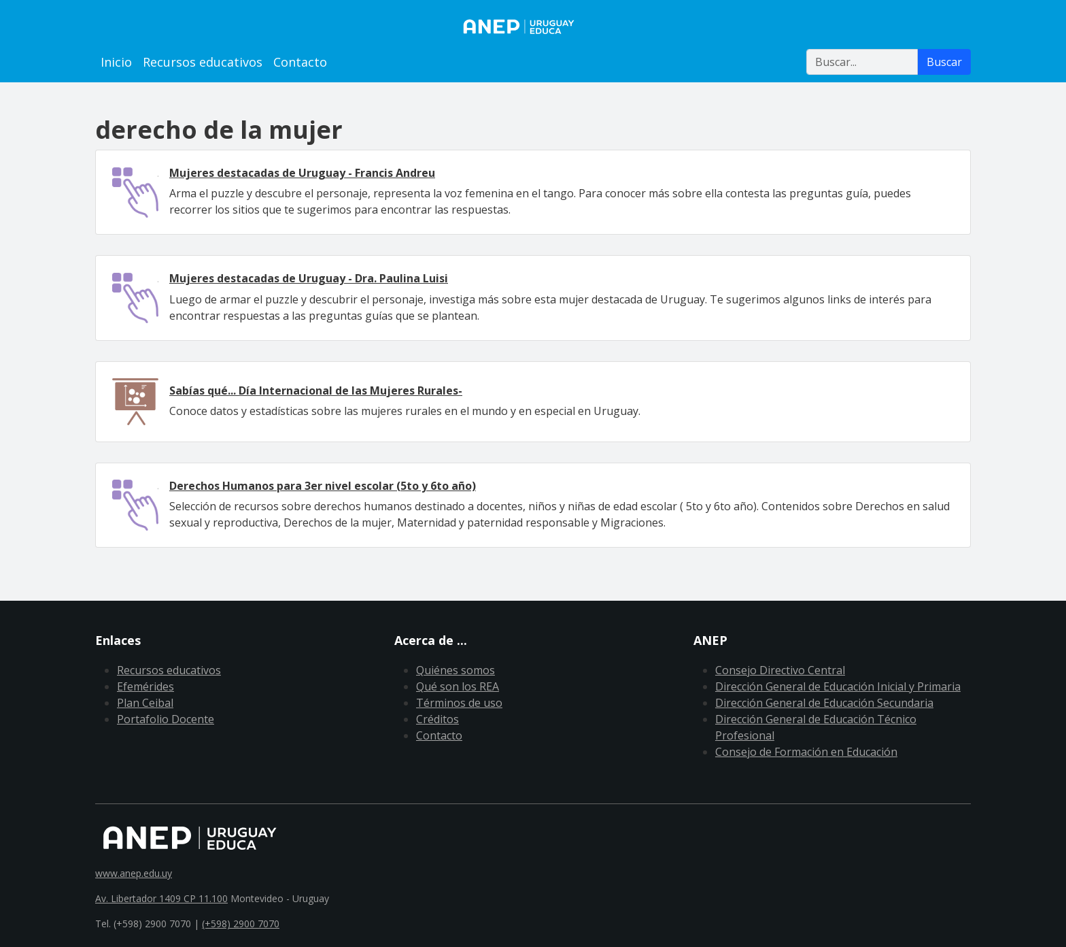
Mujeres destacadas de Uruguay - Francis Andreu (302, 172)
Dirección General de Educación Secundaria (824, 702)
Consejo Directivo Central (780, 670)
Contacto (300, 62)
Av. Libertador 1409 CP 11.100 (161, 898)
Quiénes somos (455, 670)
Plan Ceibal (145, 702)
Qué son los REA (457, 686)
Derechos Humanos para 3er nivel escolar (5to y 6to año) (322, 485)
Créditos (437, 719)
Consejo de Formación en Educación (806, 751)
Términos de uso (459, 702)
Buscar (944, 61)
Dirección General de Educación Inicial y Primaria (838, 686)
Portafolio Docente (165, 719)
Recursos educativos (202, 62)
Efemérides (145, 686)
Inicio (116, 62)
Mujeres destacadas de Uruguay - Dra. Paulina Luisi (308, 278)
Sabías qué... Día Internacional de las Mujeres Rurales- (315, 390)
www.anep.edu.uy (133, 873)
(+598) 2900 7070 (240, 923)
